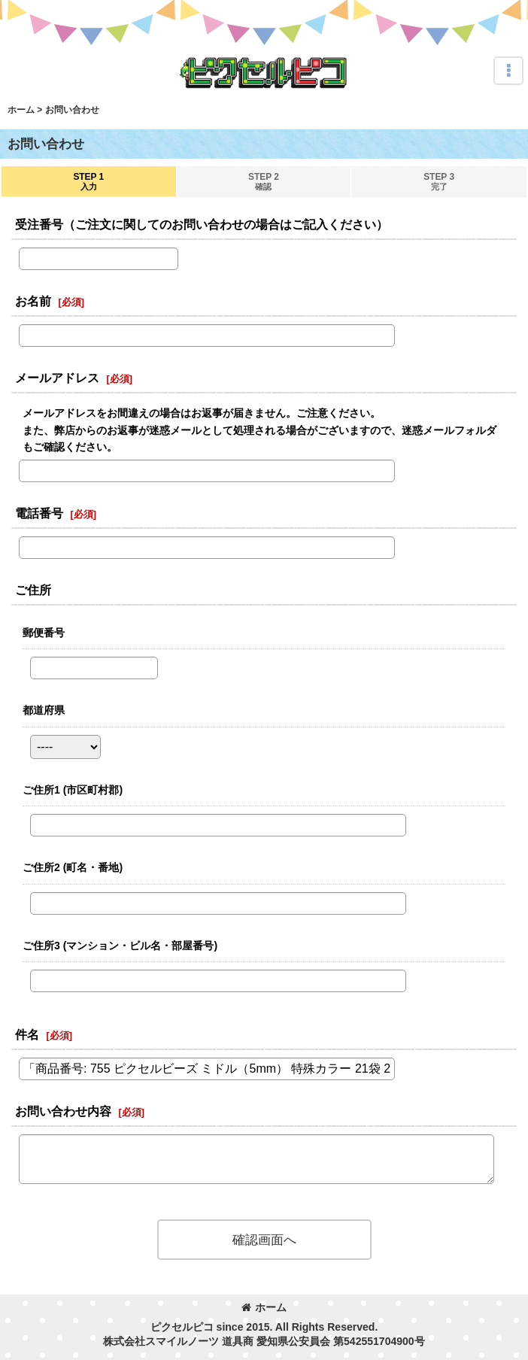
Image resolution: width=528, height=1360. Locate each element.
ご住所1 (73, 790)
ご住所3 (120, 946)
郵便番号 (44, 633)
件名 (27, 1034)
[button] (508, 70)
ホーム (264, 1307)
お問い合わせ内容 (63, 1111)
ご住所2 (73, 867)
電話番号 (39, 513)
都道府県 (44, 710)
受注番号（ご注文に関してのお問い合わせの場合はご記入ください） (201, 224)
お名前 (33, 301)
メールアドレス (57, 377)
